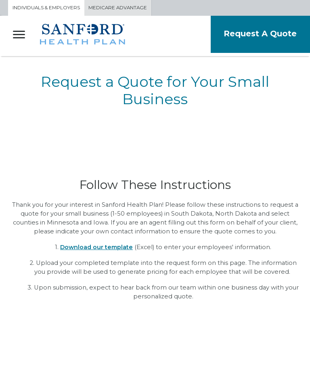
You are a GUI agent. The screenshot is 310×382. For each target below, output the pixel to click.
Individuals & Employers (46, 8)
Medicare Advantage (119, 8)
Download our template (96, 247)
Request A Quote (259, 34)
